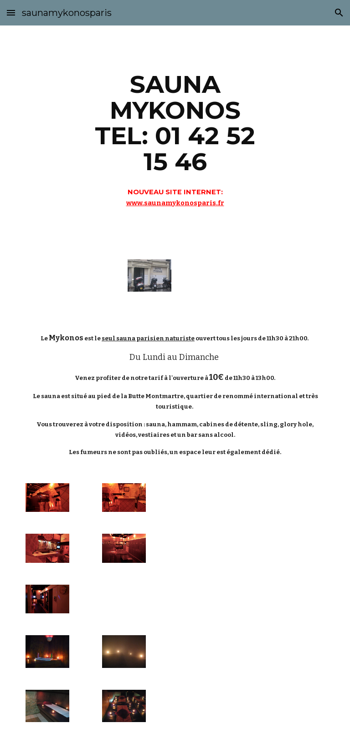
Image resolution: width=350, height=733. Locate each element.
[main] (175, 137)
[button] (11, 12)
